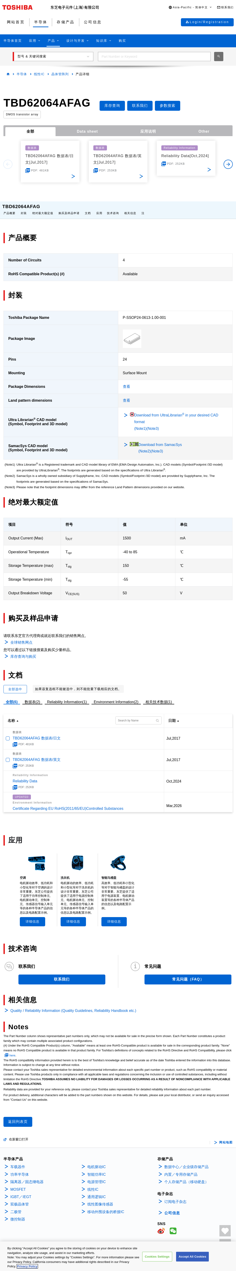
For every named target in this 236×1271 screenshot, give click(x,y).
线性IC (39, 74)
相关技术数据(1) (158, 697)
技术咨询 (113, 208)
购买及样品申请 (69, 208)
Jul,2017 (173, 734)
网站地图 (226, 1137)
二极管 (15, 1207)
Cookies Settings (157, 1263)
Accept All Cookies (192, 1263)
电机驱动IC (96, 1162)
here (12, 1051)
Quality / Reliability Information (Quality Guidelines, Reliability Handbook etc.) (73, 1006)
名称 (11, 716)
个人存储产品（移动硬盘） (186, 1177)
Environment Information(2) (116, 697)
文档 (88, 208)
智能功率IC (96, 1170)
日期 (172, 716)
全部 (30, 131)
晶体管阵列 (60, 74)
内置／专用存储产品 (181, 1170)
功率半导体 (19, 1170)
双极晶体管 (19, 1200)
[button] (190, 7)
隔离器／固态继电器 (27, 1177)
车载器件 (17, 1162)
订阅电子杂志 (175, 1197)
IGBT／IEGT (20, 1192)
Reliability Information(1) (67, 697)
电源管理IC (96, 1177)
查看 (126, 382)
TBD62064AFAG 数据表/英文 (37, 755)
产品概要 (9, 208)
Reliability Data (25, 776)
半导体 (22, 74)
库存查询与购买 (23, 652)
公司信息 (172, 1208)
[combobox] (154, 56)
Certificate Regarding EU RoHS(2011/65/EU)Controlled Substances (68, 804)
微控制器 (17, 1215)
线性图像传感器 (100, 1200)
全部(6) (12, 697)
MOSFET (18, 1185)
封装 (24, 208)
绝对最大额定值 (42, 208)
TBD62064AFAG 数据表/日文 (37, 734)
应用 (99, 208)
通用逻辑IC (96, 1192)
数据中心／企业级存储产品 (186, 1162)
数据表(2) (32, 697)
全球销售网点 (21, 638)
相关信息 (130, 208)
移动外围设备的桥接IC (105, 1207)
